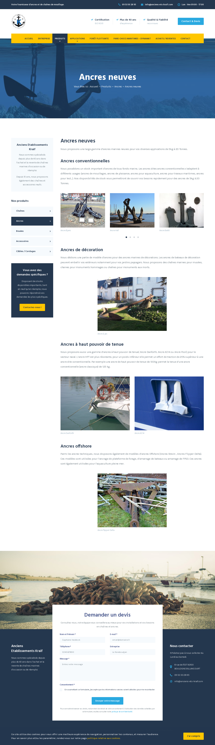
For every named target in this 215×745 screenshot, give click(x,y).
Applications (77, 38)
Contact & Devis (190, 21)
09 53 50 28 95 (129, 4)
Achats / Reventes (166, 38)
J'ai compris (193, 736)
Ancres (118, 86)
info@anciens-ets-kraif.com (159, 4)
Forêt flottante (99, 38)
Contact (185, 38)
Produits (60, 38)
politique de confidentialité (122, 712)
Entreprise (44, 38)
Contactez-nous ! (32, 307)
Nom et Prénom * (68, 634)
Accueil (29, 38)
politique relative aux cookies (103, 738)
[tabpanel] (83, 212)
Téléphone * (65, 646)
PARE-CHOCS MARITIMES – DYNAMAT (132, 38)
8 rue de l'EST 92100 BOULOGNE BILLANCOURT (187, 666)
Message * (64, 659)
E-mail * (113, 634)
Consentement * (67, 684)
